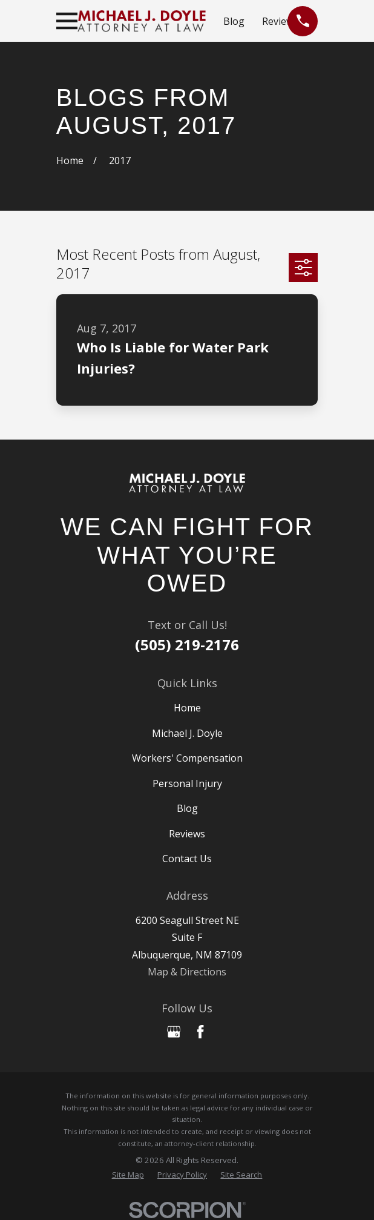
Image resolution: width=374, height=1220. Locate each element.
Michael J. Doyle (187, 733)
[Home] (187, 483)
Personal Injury (187, 783)
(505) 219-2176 (187, 645)
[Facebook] (200, 1031)
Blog (233, 21)
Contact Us (187, 858)
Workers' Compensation (187, 758)
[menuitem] (128, 1175)
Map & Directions (187, 971)
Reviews (280, 21)
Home (187, 707)
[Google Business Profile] (173, 1031)
